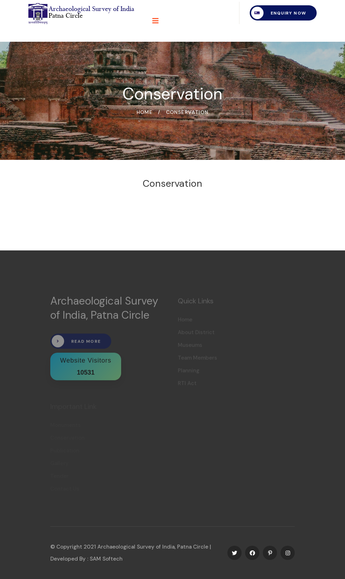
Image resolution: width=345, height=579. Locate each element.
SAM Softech (106, 558)
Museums (190, 346)
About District (196, 333)
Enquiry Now (278, 13)
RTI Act (187, 384)
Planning (188, 372)
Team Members (197, 359)
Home (145, 112)
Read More (76, 343)
